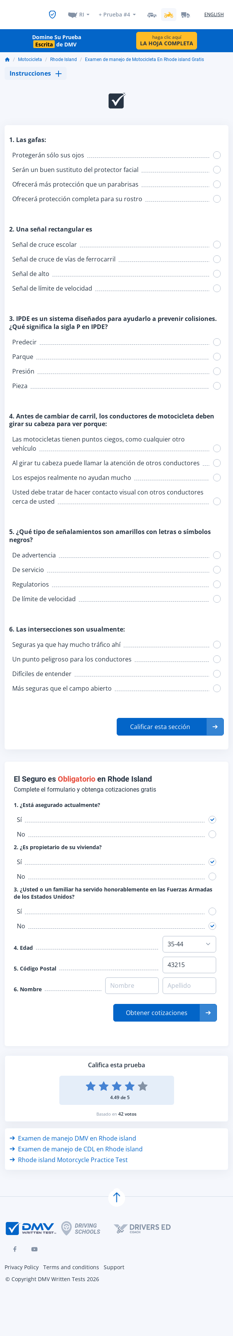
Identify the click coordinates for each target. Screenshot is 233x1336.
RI (81, 10)
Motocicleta (30, 53)
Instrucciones (36, 67)
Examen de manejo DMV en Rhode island (73, 1132)
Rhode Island (63, 53)
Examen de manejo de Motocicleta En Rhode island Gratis (144, 53)
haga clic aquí (166, 34)
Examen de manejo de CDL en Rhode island (76, 1143)
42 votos (127, 1108)
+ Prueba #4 (114, 10)
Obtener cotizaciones (156, 1007)
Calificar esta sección (160, 721)
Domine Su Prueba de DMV (56, 34)
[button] (170, 720)
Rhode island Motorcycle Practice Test (69, 1153)
